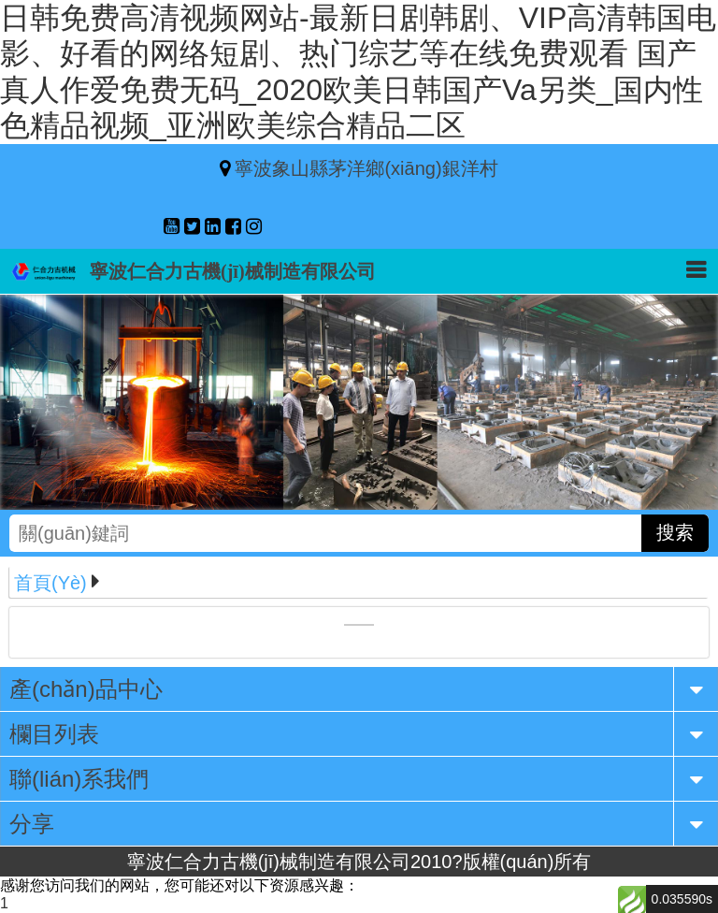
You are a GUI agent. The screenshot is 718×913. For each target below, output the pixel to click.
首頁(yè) (50, 582)
